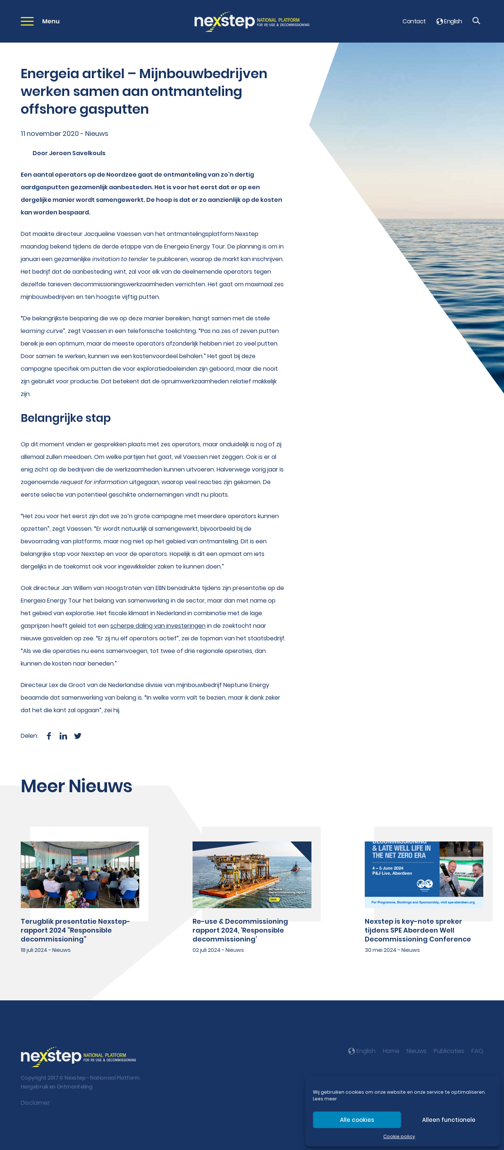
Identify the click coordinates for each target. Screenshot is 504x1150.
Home (391, 1051)
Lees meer (325, 1099)
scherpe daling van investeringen (158, 625)
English (449, 21)
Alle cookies (357, 1120)
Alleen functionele (448, 1120)
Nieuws (417, 1051)
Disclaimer (35, 1103)
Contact (414, 21)
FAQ (477, 1051)
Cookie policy (399, 1136)
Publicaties (449, 1051)
